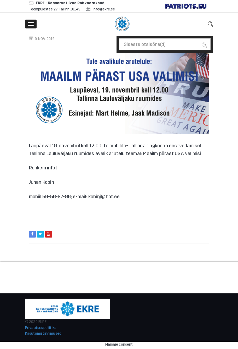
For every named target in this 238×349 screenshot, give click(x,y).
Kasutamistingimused (43, 333)
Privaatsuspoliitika (41, 328)
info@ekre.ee (104, 9)
